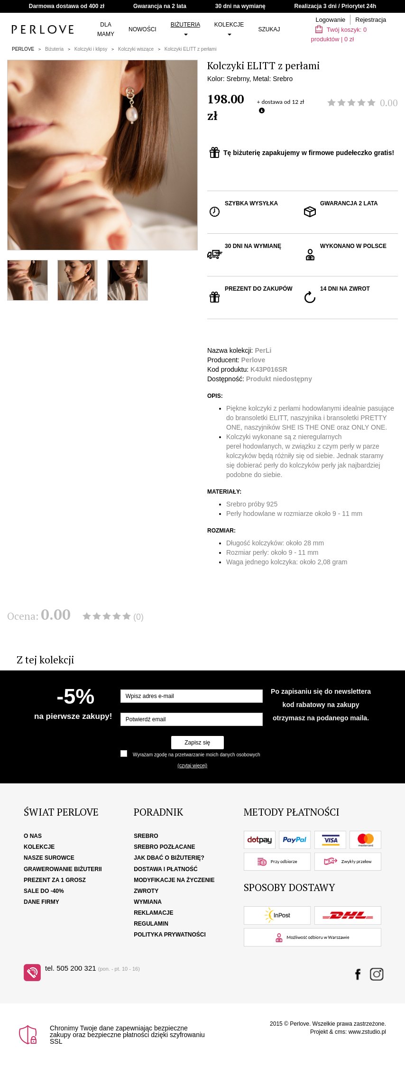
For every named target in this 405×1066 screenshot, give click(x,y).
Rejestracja (370, 19)
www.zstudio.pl (367, 1032)
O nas (33, 836)
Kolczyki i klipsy (90, 49)
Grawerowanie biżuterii (63, 869)
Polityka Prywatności (170, 934)
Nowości (142, 29)
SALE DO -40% (44, 891)
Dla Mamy (105, 29)
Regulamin (151, 923)
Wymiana (148, 902)
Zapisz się (197, 742)
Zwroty (146, 891)
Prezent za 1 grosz (55, 880)
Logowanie (330, 19)
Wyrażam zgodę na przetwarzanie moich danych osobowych (196, 754)
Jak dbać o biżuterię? (169, 858)
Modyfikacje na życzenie (174, 880)
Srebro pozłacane (164, 847)
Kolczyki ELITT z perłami (191, 49)
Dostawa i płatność (165, 869)
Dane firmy (41, 902)
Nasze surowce (49, 858)
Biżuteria (185, 28)
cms (340, 1032)
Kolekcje (229, 28)
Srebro (146, 836)
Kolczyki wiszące (136, 49)
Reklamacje (153, 913)
